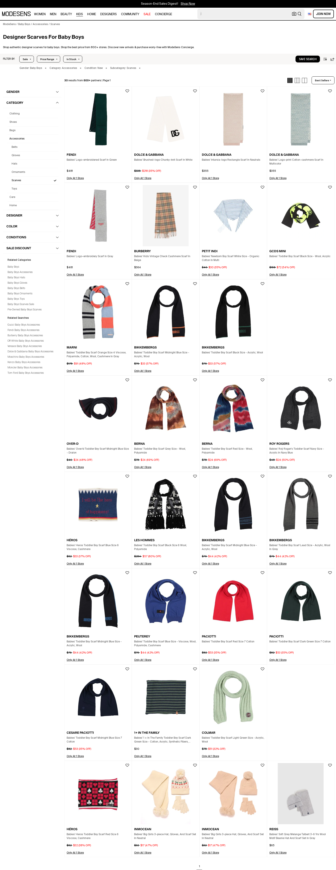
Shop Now (188, 3)
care (12, 197)
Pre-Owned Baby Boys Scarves (25, 309)
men (53, 14)
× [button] (45, 68)
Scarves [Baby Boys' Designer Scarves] (16, 180)
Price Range (47, 59)
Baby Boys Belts (16, 288)
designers (108, 14)
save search (307, 59)
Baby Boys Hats (16, 277)
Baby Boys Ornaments (20, 293)
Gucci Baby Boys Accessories (24, 325)
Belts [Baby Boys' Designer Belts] (15, 147)
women (40, 14)
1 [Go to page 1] (199, 866)
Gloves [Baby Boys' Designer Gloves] (16, 155)
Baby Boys (13, 267)
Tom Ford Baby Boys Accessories (26, 373)
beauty (66, 14)
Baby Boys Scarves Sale (21, 304)
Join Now (323, 14)
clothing (14, 114)
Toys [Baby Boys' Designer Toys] (14, 189)
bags (12, 130)
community (130, 14)
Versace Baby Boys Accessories (25, 346)
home (91, 14)
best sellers (322, 80)
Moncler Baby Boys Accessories (25, 367)
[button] (9, 59)
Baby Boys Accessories (20, 272)
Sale (25, 59)
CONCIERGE (163, 14)
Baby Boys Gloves (17, 283)
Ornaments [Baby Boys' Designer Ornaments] (18, 172)
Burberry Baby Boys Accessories (25, 335)
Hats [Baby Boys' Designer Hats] (14, 164)
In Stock (71, 59)
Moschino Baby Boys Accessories (26, 357)
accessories (17, 139)
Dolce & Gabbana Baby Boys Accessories (30, 351)
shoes (13, 122)
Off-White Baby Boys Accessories (26, 341)
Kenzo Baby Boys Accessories (24, 362)
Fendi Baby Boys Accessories (23, 330)
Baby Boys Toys (16, 299)
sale (147, 14)
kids (79, 14)
